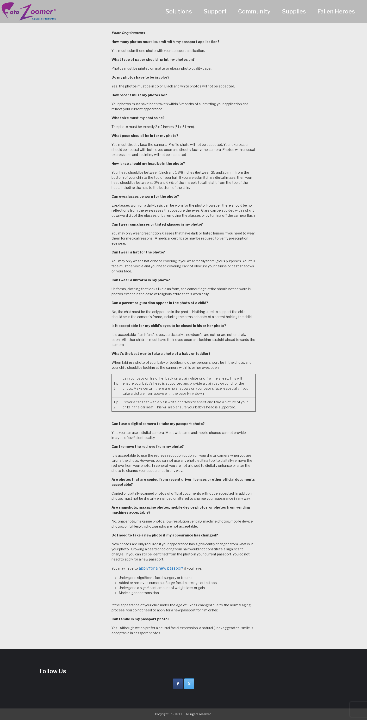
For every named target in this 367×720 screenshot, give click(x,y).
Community (254, 11)
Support (215, 11)
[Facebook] (178, 683)
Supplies (294, 11)
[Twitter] (189, 683)
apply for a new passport (161, 568)
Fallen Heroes (336, 11)
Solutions (178, 11)
